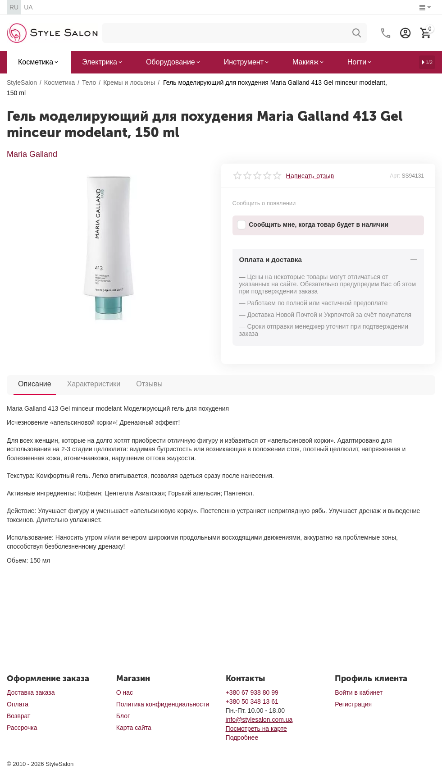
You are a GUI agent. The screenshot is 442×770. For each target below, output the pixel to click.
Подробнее (242, 737)
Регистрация (353, 704)
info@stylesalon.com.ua (259, 719)
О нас (124, 692)
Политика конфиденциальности (163, 704)
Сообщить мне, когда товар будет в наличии (313, 224)
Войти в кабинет (359, 692)
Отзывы (149, 384)
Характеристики (94, 384)
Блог (123, 716)
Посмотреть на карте (256, 728)
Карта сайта (133, 727)
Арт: (395, 176)
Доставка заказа (31, 692)
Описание (34, 384)
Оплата (17, 704)
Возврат (19, 716)
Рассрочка (22, 727)
